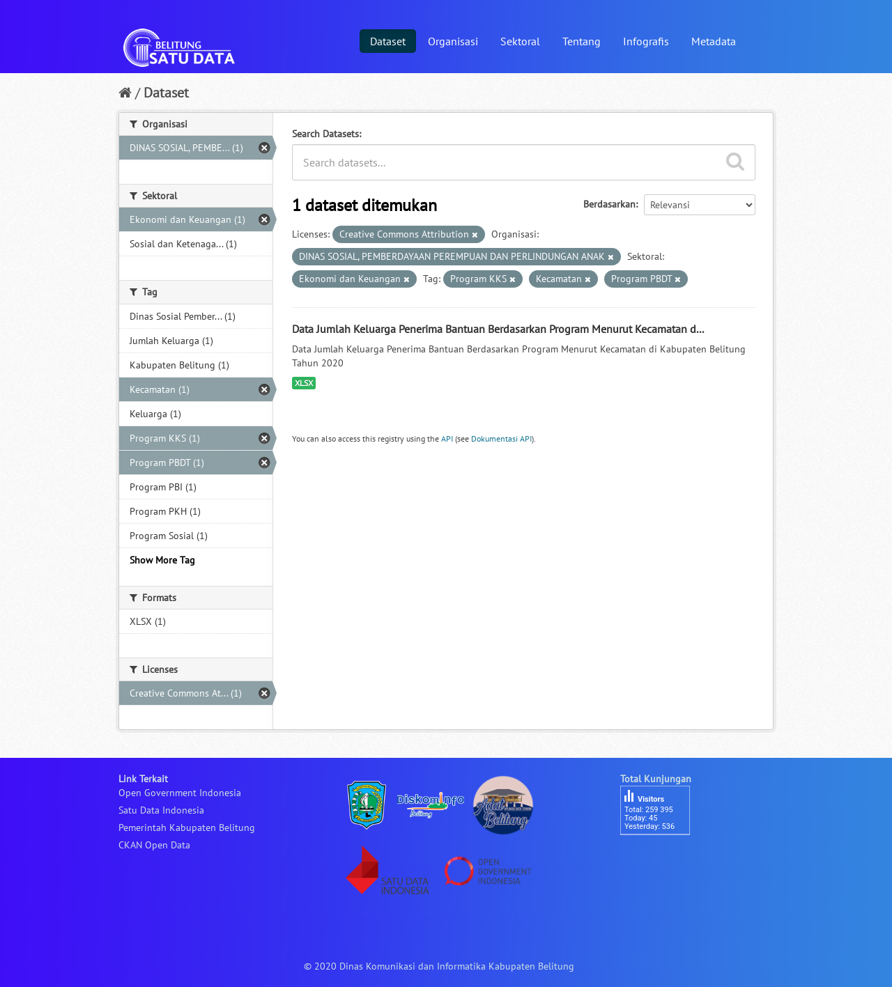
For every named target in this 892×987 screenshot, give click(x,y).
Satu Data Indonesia (161, 810)
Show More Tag (162, 560)
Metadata (713, 41)
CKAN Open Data (154, 845)
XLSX (304, 383)
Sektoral (520, 41)
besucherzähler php (662, 859)
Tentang (581, 41)
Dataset (388, 41)
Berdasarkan (609, 204)
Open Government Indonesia (179, 792)
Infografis (646, 41)
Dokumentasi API (501, 438)
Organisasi (453, 41)
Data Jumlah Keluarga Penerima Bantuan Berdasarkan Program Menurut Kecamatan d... (498, 329)
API (447, 438)
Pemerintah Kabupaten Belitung (186, 827)
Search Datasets (325, 133)
